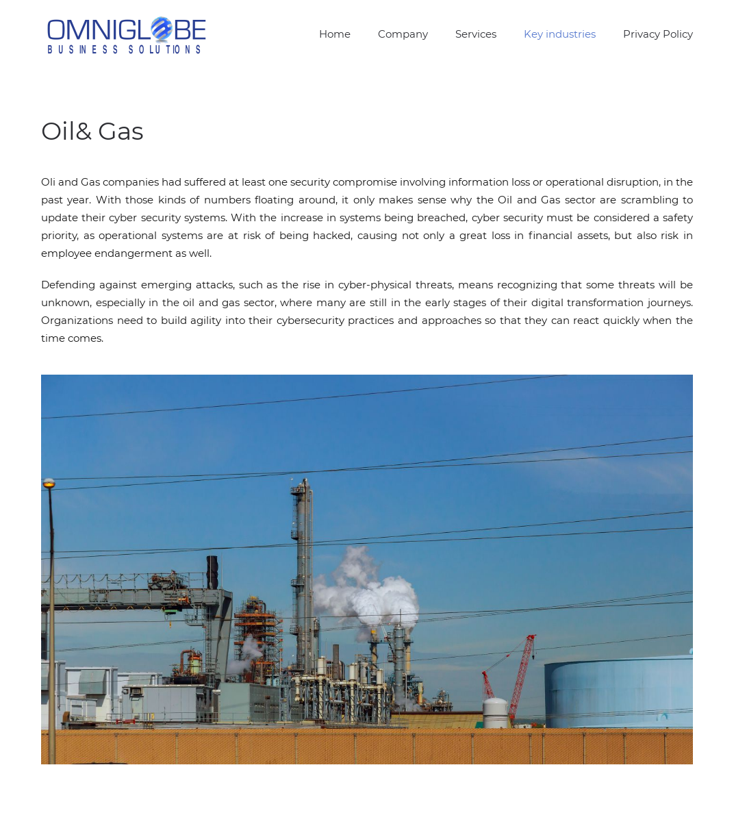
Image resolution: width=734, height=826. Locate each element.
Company (403, 33)
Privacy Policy (658, 33)
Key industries (560, 33)
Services (475, 33)
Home (335, 33)
